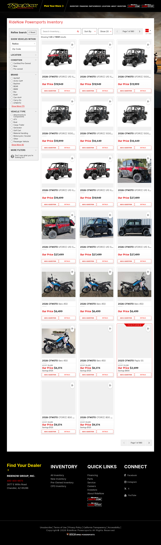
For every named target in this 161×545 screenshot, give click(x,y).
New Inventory (58, 479)
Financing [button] (84, 6)
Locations (106, 6)
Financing (92, 475)
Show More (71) (18, 106)
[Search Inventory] (78, 31)
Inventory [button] (74, 6)
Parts (90, 479)
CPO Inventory (58, 486)
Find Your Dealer (24, 467)
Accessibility (114, 527)
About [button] (114, 6)
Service (91, 482)
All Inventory (57, 475)
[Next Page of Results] (139, 31)
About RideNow (95, 493)
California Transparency (94, 527)
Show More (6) (18, 145)
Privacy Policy (75, 527)
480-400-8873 (15, 480)
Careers (91, 486)
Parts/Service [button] (95, 6)
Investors (121, 6)
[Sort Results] (89, 31)
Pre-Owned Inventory (62, 482)
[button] (23, 39)
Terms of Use (60, 527)
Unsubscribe (46, 527)
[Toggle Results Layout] (148, 31)
